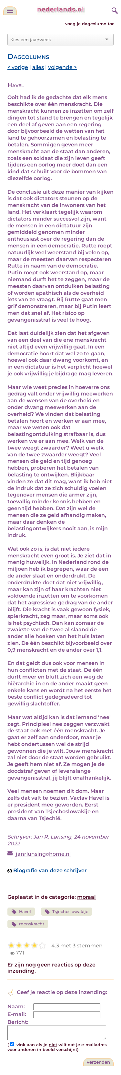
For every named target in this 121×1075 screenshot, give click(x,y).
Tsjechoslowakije (67, 912)
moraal (86, 897)
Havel (21, 912)
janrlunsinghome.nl (43, 854)
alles (38, 67)
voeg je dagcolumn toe (90, 23)
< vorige (17, 67)
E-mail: (16, 1014)
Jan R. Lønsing (52, 837)
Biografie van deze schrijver (47, 870)
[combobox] (56, 39)
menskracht (27, 924)
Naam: (16, 1006)
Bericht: (17, 1022)
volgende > (62, 67)
